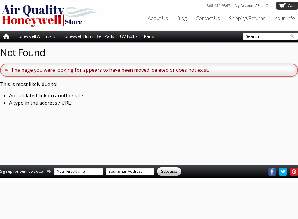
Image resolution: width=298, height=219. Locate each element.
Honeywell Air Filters (35, 36)
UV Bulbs (129, 36)
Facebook (272, 172)
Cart (291, 5)
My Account (245, 5)
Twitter (283, 172)
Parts (149, 36)
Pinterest (294, 172)
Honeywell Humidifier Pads (87, 36)
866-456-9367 (218, 5)
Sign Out (265, 5)
